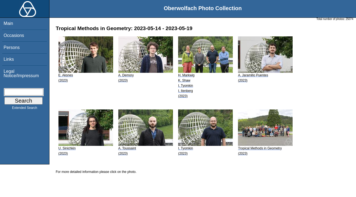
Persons (12, 47)
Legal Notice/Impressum (21, 73)
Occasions (14, 35)
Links (9, 59)
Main (8, 23)
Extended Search (24, 109)
